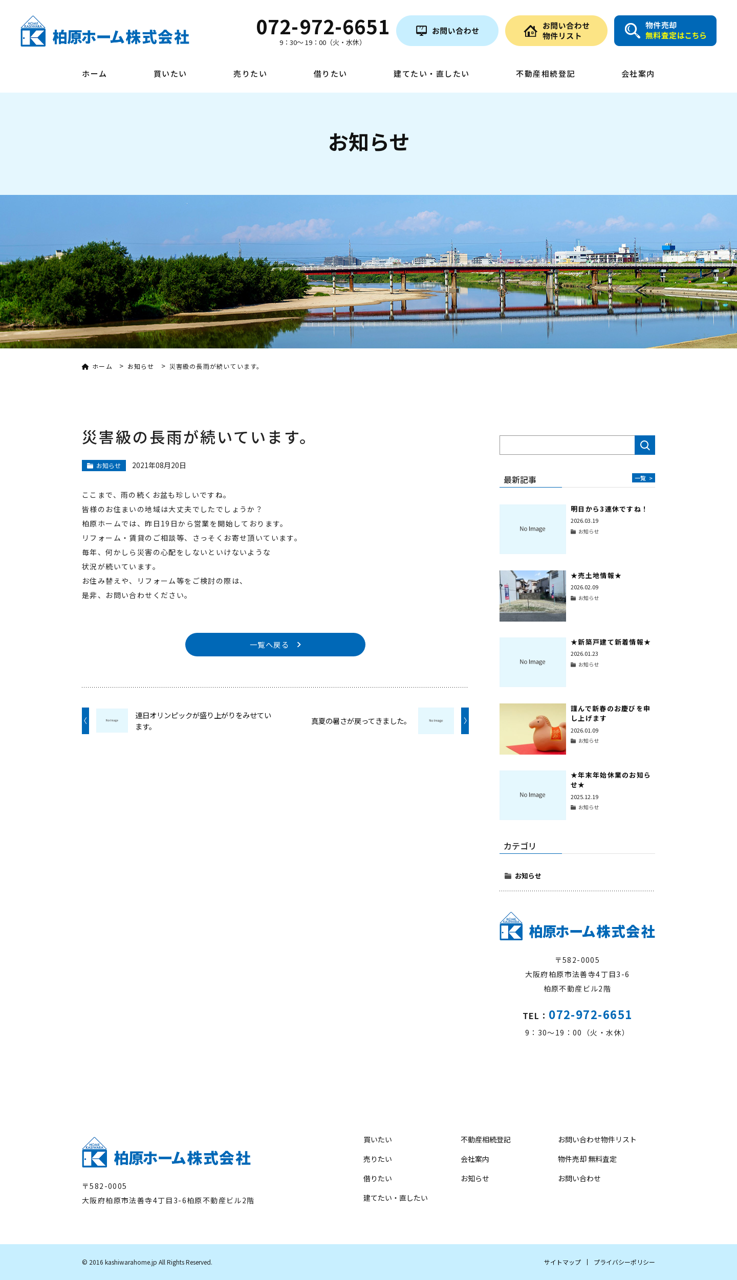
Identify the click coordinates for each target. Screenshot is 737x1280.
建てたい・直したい (432, 74)
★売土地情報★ (596, 575)
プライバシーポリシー (624, 1261)
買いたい (170, 74)
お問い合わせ (579, 1178)
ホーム (94, 74)
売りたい (250, 74)
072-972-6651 (590, 1014)
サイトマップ (562, 1261)
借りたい (331, 74)
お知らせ (528, 875)
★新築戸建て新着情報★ (611, 642)
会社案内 (638, 74)
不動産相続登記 (545, 74)
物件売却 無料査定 (587, 1159)
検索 (645, 445)
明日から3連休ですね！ (609, 509)
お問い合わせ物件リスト (597, 1139)
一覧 (643, 477)
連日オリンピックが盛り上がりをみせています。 (203, 722)
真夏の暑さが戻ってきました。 (361, 722)
